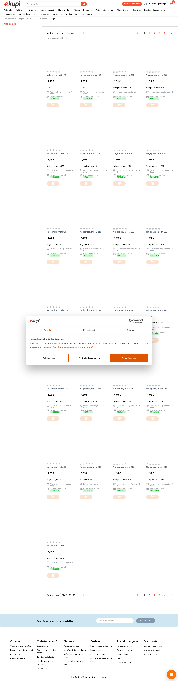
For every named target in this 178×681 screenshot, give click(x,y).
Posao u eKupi (16, 654)
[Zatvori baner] (148, 321)
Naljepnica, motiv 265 (123, 153)
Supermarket (10, 14)
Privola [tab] (47, 330)
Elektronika (21, 10)
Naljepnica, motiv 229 (57, 310)
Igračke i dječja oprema (154, 10)
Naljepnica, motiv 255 (57, 153)
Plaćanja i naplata (71, 646)
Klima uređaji (64, 10)
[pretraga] (84, 4)
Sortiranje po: (53, 33)
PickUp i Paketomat (98, 654)
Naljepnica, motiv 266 (90, 153)
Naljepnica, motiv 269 (123, 388)
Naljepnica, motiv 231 (90, 310)
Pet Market (45, 14)
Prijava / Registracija (155, 4)
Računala (8, 10)
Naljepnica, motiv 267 (156, 231)
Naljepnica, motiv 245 (156, 153)
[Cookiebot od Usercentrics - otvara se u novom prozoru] (131, 321)
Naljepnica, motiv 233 (57, 388)
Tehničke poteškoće (45, 657)
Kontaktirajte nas (151, 654)
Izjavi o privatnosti (41, 347)
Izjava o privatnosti (152, 650)
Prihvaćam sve (129, 358)
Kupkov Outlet (72, 14)
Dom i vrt (137, 10)
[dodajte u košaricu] (52, 105)
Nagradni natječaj (17, 658)
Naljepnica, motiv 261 (90, 388)
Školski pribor (42, 19)
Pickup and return (124, 662)
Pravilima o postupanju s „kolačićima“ (73, 347)
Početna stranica (10, 19)
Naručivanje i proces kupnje (75, 650)
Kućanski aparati (47, 10)
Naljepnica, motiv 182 (90, 75)
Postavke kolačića (89, 358)
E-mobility (87, 10)
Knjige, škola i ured (27, 14)
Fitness (77, 10)
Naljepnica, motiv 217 (123, 467)
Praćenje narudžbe (132, 4)
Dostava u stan (96, 650)
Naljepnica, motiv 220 (123, 75)
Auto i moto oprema (104, 10)
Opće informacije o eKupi (20, 646)
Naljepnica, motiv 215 (123, 310)
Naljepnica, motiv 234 (57, 467)
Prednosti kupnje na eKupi (21, 650)
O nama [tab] (131, 330)
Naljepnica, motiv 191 (56, 75)
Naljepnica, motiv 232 (57, 545)
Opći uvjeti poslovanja (153, 646)
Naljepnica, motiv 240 (90, 231)
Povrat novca (122, 654)
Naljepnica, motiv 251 (57, 231)
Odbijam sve (49, 358)
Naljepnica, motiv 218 (156, 467)
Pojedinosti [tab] (89, 330)
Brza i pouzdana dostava (101, 646)
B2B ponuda (87, 14)
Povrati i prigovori (124, 646)
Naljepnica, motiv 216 (156, 388)
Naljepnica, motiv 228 (156, 310)
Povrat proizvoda (124, 650)
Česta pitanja (42, 646)
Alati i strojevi (123, 10)
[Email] (115, 620)
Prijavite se (146, 620)
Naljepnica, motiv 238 (90, 467)
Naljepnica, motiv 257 (156, 75)
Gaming (32, 10)
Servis (119, 658)
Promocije (57, 14)
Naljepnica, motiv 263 (123, 231)
